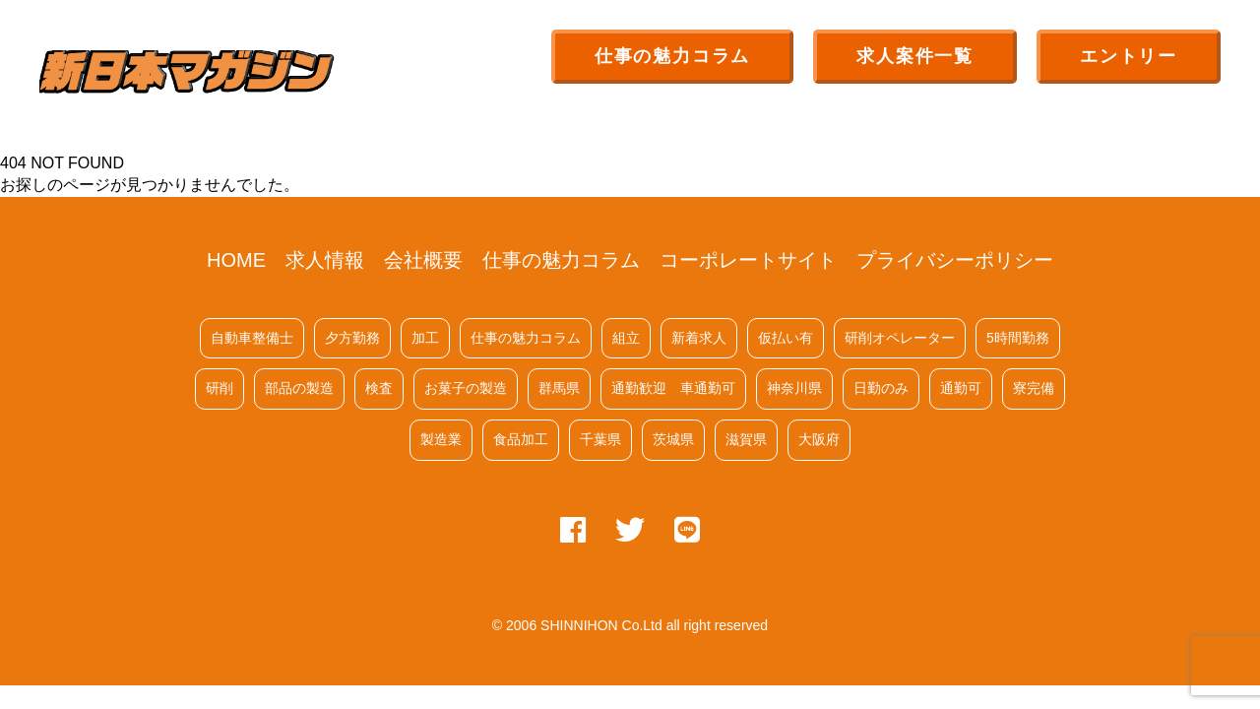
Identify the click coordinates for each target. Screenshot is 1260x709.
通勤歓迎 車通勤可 (673, 388)
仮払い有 (785, 338)
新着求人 (698, 338)
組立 (626, 338)
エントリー (1128, 56)
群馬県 (559, 388)
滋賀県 (746, 439)
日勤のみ (881, 388)
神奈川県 (794, 388)
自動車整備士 (252, 338)
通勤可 (960, 388)
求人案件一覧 (915, 56)
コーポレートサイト (748, 260)
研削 (219, 388)
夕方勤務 (352, 338)
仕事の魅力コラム (672, 56)
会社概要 (423, 260)
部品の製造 (299, 388)
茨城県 (673, 439)
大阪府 (819, 439)
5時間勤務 (1017, 338)
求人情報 (324, 260)
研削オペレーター (900, 338)
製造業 (441, 439)
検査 (379, 388)
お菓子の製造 (465, 388)
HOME (236, 260)
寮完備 (1033, 388)
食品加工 (520, 439)
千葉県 (600, 439)
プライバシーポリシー (954, 260)
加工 (425, 338)
